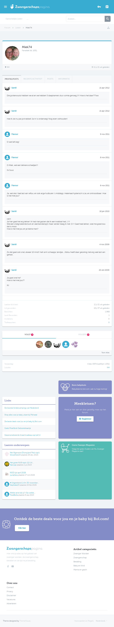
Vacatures (11, 600)
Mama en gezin (80, 570)
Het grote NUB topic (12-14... (22, 463)
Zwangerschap (80, 558)
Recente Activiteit (32, 79)
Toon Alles (105, 353)
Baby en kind (79, 566)
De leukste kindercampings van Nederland (21, 408)
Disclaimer (11, 595)
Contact (10, 587)
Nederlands (100, 621)
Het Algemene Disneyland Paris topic (25, 453)
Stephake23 (14, 485)
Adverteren (11, 604)
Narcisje (13, 465)
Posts (50, 79)
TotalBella (14, 495)
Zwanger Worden (81, 554)
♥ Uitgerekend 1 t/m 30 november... (24, 483)
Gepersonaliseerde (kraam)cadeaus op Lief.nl (22, 435)
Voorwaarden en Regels (84, 621)
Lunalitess (14, 475)
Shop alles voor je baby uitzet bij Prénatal (20, 415)
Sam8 (13, 88)
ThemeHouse (24, 621)
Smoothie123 (15, 455)
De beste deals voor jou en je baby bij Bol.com (23, 421)
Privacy (10, 591)
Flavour (14, 134)
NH (108, 367)
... (27, 19)
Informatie (64, 79)
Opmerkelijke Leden (14, 19)
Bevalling (77, 562)
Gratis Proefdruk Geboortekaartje (17, 428)
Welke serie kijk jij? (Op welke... (22, 493)
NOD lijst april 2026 (18, 473)
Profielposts (12, 79)
